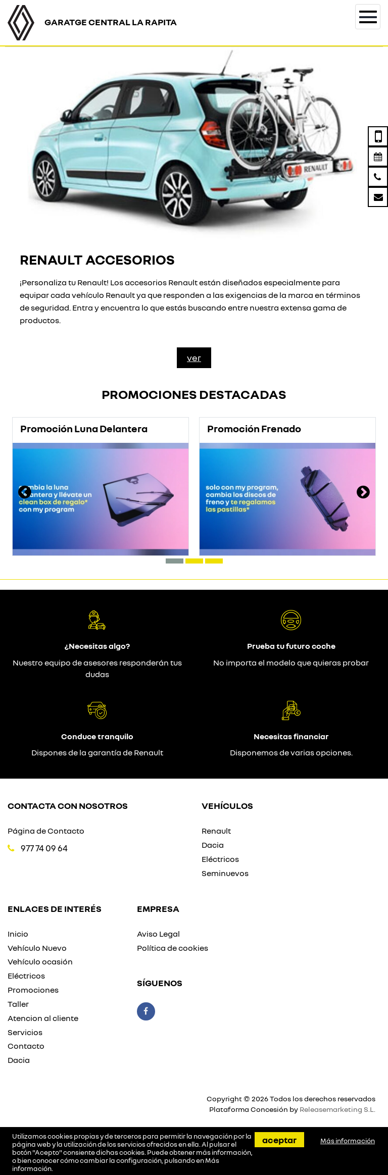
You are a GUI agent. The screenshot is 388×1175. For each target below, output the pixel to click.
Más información (347, 1141)
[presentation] (24, 493)
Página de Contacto (46, 831)
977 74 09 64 (44, 848)
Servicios (25, 1032)
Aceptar (279, 1139)
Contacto (26, 1046)
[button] (174, 561)
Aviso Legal (158, 934)
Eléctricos (220, 859)
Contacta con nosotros (68, 805)
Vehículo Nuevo (37, 948)
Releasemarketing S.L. (337, 1109)
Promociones (33, 990)
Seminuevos (225, 873)
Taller (18, 1004)
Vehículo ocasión (40, 961)
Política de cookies (172, 948)
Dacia (213, 845)
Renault (216, 831)
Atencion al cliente (43, 1018)
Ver (194, 357)
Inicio (18, 934)
